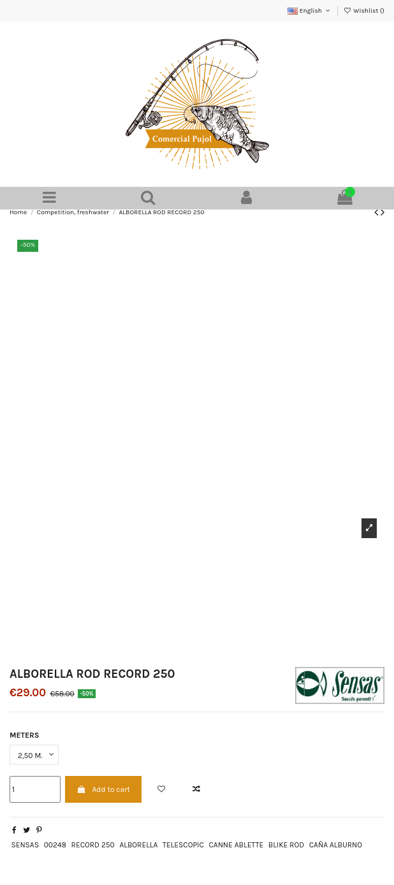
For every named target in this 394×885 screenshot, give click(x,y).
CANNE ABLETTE (235, 844)
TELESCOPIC (183, 844)
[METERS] (34, 755)
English (310, 11)
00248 (55, 844)
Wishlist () (364, 11)
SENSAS (25, 844)
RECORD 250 (93, 844)
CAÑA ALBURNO (335, 844)
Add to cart (103, 789)
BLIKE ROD (286, 844)
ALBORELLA (138, 844)
